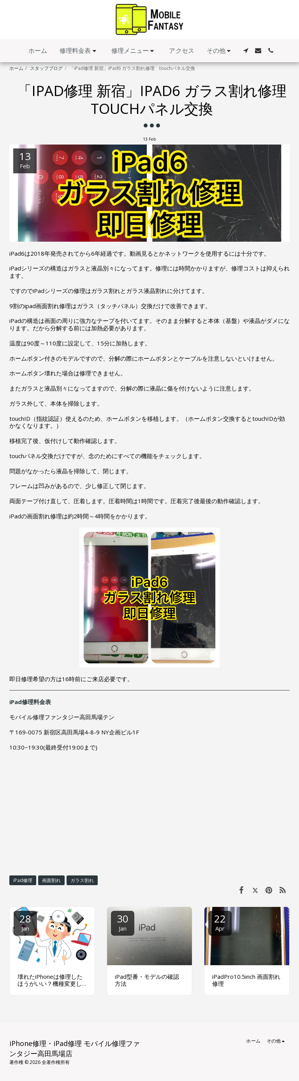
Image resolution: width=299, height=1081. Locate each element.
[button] (79, 50)
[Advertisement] (149, 812)
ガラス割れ (82, 880)
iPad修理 (22, 880)
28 (25, 922)
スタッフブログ (46, 68)
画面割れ (51, 880)
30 (122, 922)
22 (220, 922)
